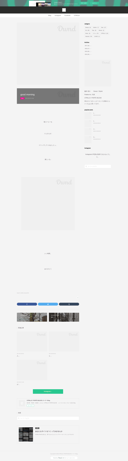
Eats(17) (18, 292)
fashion (96, 27)
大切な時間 (96, 129)
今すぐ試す (84, 3)
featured (88, 36)
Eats (22, 98)
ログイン (94, 3)
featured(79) (26, 292)
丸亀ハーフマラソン (98, 137)
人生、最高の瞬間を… (24, 356)
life (87, 30)
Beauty (88, 27)
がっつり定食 (21, 384)
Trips (94, 30)
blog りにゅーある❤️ (98, 121)
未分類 (97, 36)
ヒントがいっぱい (54, 356)
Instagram (58, 15)
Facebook (67, 15)
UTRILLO (77, 15)
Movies (101, 30)
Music (87, 33)
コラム (95, 33)
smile (94, 113)
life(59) (22, 292)
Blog (49, 15)
